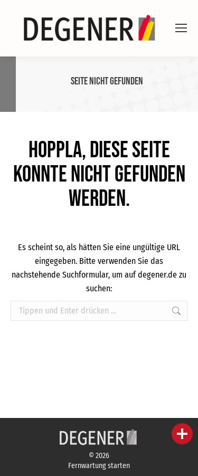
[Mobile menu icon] (181, 28)
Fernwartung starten (99, 465)
